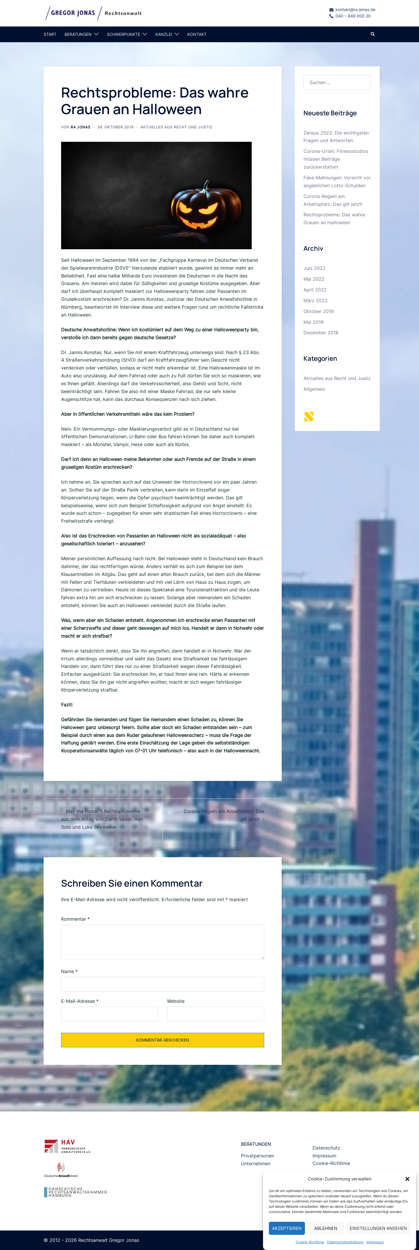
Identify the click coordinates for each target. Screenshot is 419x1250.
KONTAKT (197, 34)
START (50, 34)
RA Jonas (80, 127)
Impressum (324, 1156)
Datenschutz (326, 1148)
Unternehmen (255, 1163)
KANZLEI (163, 34)
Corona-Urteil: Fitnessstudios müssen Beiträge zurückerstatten (335, 159)
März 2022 (315, 300)
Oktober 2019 (318, 311)
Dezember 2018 (320, 332)
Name (69, 971)
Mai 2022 (313, 279)
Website (175, 1001)
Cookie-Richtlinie (331, 1163)
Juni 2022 (314, 268)
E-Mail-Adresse (80, 1001)
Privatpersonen (257, 1156)
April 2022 (315, 290)
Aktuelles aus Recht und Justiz (176, 127)
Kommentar (75, 919)
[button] (407, 1200)
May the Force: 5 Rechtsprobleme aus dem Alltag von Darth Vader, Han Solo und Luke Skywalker (102, 819)
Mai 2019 (313, 322)
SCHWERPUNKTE (123, 34)
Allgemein (314, 389)
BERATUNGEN (78, 34)
